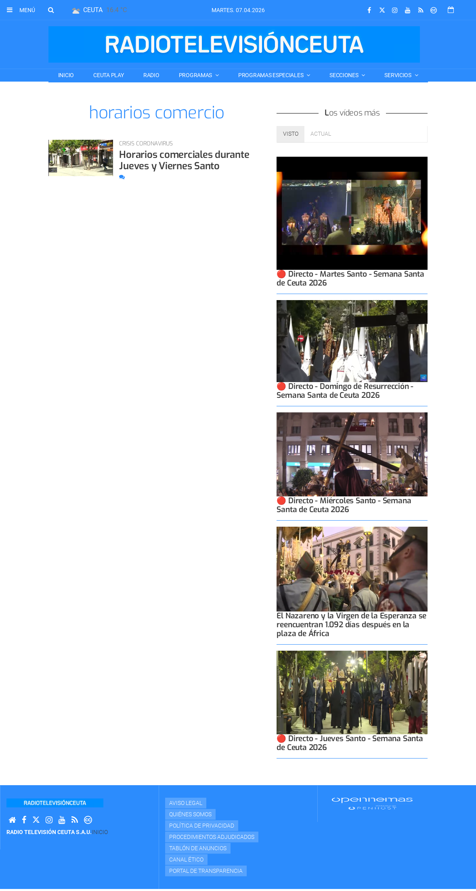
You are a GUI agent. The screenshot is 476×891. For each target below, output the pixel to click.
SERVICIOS (398, 75)
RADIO (151, 75)
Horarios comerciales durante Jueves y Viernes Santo (184, 160)
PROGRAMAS (196, 75)
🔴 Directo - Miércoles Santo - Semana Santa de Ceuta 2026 (344, 505)
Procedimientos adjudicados (211, 837)
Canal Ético (186, 859)
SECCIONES (344, 75)
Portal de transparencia (206, 871)
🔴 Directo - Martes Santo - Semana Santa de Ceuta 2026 (350, 278)
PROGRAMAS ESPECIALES (271, 75)
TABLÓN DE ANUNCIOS (197, 848)
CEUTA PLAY (108, 75)
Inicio (66, 75)
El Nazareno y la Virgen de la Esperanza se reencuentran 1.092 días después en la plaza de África (351, 625)
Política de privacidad (201, 825)
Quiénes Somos (190, 814)
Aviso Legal (185, 803)
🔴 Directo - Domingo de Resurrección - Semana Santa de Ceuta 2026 (345, 390)
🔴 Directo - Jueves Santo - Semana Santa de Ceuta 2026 (350, 742)
